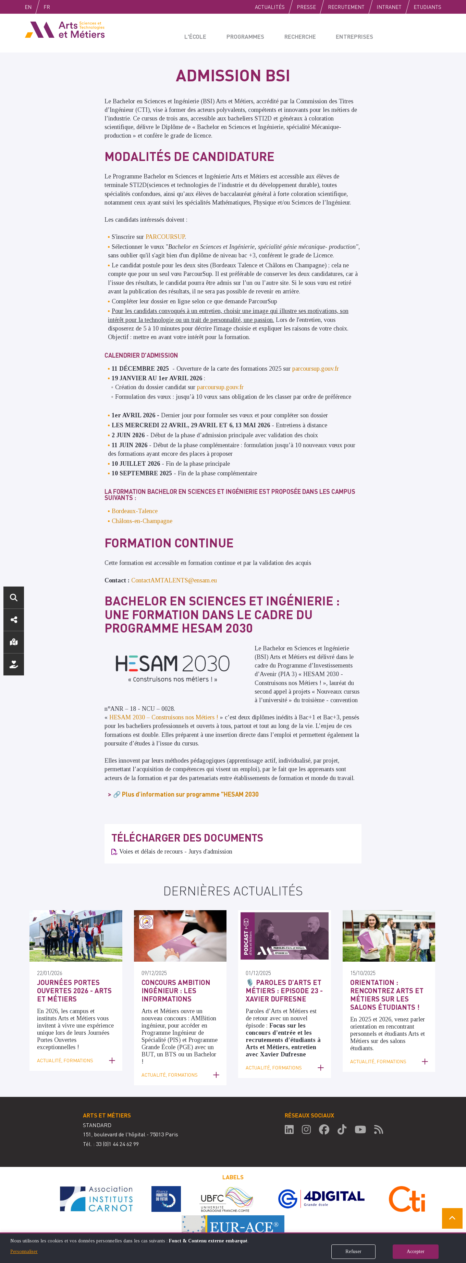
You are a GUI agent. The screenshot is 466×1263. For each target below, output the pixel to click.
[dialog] (233, 1247)
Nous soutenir (13, 664)
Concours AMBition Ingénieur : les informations (171, 989)
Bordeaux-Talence (135, 511)
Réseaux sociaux (13, 620)
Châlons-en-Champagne (142, 521)
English (35, 6)
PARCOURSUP (165, 236)
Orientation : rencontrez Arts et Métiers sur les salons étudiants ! (387, 993)
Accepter (416, 1251)
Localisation (13, 642)
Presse (306, 6)
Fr (61, 6)
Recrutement (346, 6)
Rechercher (13, 598)
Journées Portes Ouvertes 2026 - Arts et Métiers (74, 989)
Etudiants (427, 6)
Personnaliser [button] (24, 1251)
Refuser (353, 1251)
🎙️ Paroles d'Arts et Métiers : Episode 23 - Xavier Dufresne (278, 989)
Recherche (297, 32)
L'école (196, 32)
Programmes (243, 32)
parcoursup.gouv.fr (315, 368)
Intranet (389, 6)
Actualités (270, 6)
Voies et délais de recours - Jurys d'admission (175, 851)
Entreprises (351, 32)
